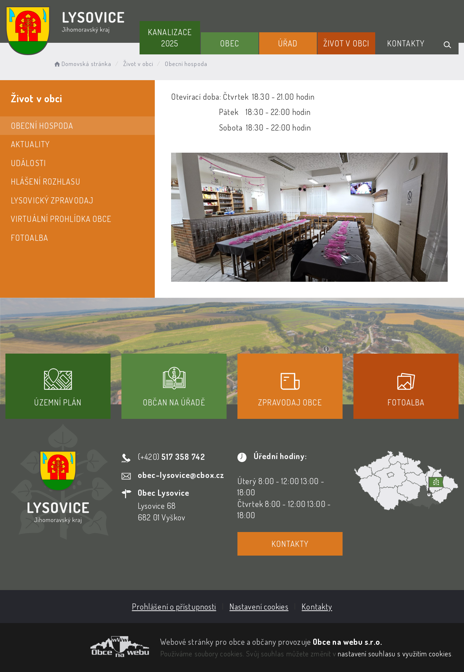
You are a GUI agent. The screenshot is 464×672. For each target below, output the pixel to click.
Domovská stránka (82, 63)
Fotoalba (29, 237)
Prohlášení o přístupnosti (174, 606)
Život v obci (346, 43)
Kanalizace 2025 (170, 37)
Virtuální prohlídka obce (61, 219)
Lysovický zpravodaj (52, 200)
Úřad (288, 43)
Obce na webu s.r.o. (347, 641)
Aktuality (30, 144)
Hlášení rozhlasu (45, 181)
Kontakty (405, 43)
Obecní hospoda (42, 125)
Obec (229, 43)
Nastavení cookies (259, 606)
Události (28, 163)
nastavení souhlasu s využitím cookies (395, 653)
